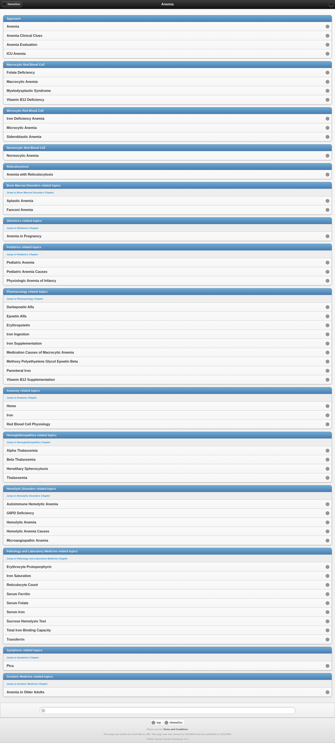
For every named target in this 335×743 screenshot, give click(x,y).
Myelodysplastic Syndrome (29, 91)
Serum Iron (16, 612)
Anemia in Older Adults (25, 692)
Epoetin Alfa (17, 316)
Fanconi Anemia (20, 210)
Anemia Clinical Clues (24, 35)
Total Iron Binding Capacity (29, 630)
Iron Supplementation (24, 343)
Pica (10, 666)
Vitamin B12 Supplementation (31, 379)
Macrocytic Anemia (22, 82)
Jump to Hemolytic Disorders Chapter (28, 496)
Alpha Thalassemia (22, 450)
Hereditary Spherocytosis (27, 469)
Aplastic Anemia (20, 201)
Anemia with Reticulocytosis (30, 174)
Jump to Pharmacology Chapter (25, 298)
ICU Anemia (16, 53)
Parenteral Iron (19, 370)
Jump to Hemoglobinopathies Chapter (28, 442)
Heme (11, 406)
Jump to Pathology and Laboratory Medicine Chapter (37, 558)
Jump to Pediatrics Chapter (22, 254)
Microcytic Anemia (22, 128)
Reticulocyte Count (22, 585)
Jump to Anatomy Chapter (22, 397)
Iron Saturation (19, 576)
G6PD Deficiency (20, 513)
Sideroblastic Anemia (24, 137)
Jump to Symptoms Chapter (23, 657)
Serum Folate (17, 603)
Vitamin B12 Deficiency (25, 100)
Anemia (13, 26)
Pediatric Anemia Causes (27, 272)
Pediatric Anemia (20, 262)
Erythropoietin (18, 325)
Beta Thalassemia (21, 459)
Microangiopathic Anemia (27, 540)
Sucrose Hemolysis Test (26, 621)
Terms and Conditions (175, 729)
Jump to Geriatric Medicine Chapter (27, 684)
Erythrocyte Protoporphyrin (29, 567)
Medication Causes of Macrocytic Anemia (40, 352)
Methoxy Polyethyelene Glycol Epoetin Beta (42, 361)
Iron (10, 415)
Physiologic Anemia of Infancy (31, 281)
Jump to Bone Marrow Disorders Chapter (30, 192)
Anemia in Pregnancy (24, 236)
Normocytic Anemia (23, 155)
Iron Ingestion (18, 334)
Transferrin (16, 639)
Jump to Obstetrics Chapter (23, 228)
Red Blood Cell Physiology (28, 424)
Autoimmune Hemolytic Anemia (32, 504)
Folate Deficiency (21, 72)
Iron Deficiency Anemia (25, 118)
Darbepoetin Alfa (20, 307)
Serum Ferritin (18, 594)
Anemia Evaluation (22, 44)
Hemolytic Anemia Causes (28, 531)
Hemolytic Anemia (21, 522)
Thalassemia (17, 478)
